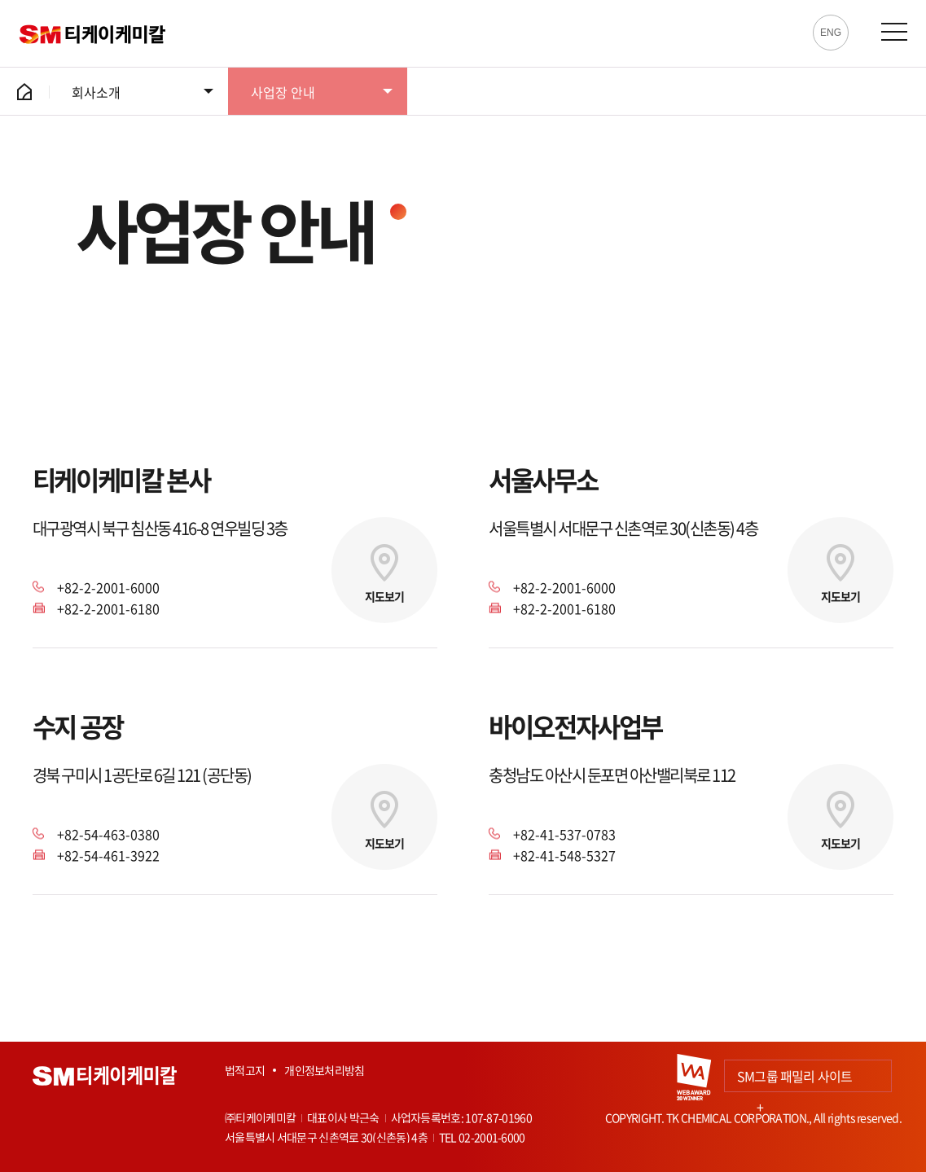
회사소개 (96, 92)
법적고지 (245, 1070)
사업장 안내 (283, 92)
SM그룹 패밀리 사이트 (794, 1079)
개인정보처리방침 (324, 1070)
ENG (830, 32)
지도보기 (384, 596)
